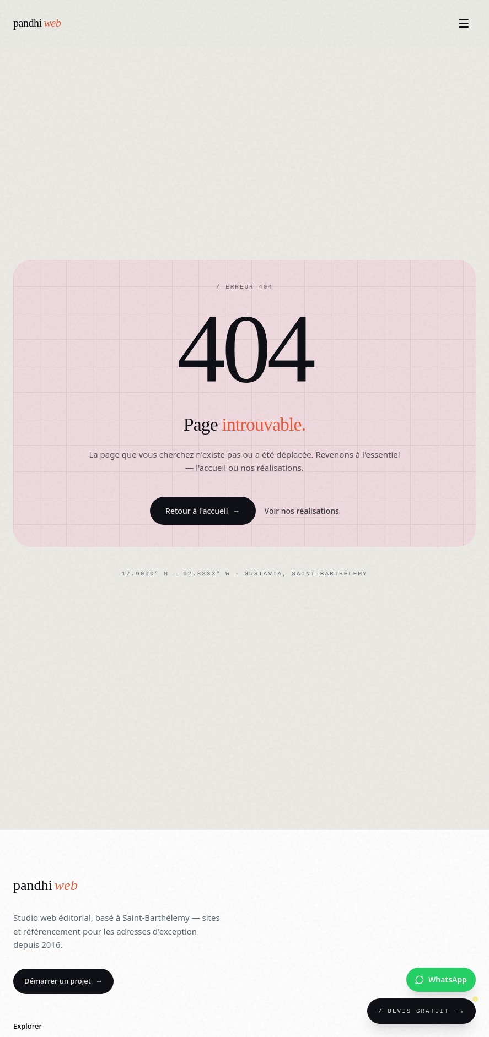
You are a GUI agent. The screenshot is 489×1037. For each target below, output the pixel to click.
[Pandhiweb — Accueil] (37, 23)
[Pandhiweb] (45, 886)
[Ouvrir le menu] (464, 23)
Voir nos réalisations (302, 511)
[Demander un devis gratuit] (421, 1011)
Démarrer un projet (63, 981)
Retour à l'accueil (202, 510)
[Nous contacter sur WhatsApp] (441, 980)
